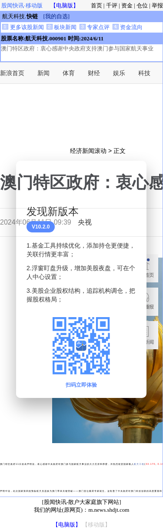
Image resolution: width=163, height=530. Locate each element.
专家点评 (95, 27)
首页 (96, 5)
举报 (157, 5)
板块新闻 (62, 27)
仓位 (142, 5)
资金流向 (128, 27)
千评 (111, 5)
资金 (127, 5)
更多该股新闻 (22, 27)
